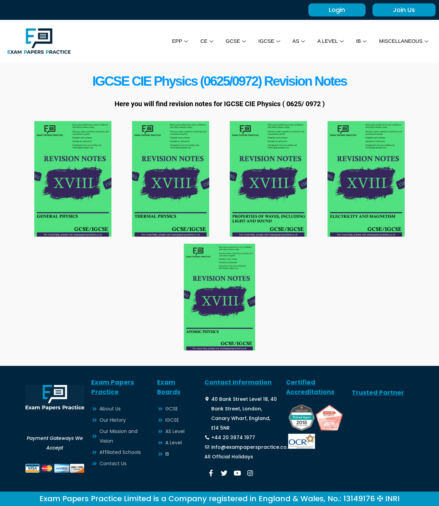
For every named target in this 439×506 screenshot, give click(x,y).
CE (206, 41)
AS (298, 41)
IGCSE (269, 41)
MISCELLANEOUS (403, 41)
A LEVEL (330, 41)
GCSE (235, 41)
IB (361, 41)
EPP (179, 41)
